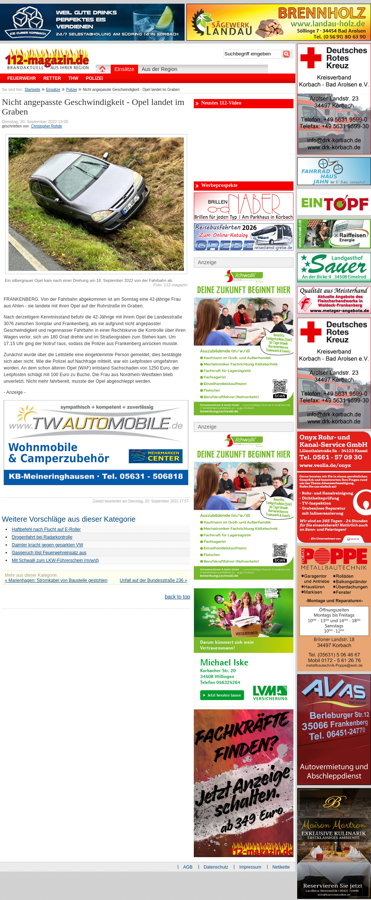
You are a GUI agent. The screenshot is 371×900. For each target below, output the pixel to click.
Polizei (71, 90)
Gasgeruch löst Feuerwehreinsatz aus (49, 552)
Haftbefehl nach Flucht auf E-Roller (46, 529)
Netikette (281, 867)
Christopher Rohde (46, 126)
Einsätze (53, 90)
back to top (177, 597)
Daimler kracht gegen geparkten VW (47, 545)
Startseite (32, 90)
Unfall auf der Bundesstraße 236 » (153, 580)
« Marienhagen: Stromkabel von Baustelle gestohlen (56, 580)
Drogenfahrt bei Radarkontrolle (42, 537)
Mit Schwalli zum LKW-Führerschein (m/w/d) (55, 560)
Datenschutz (216, 867)
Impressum (250, 867)
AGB (187, 867)
